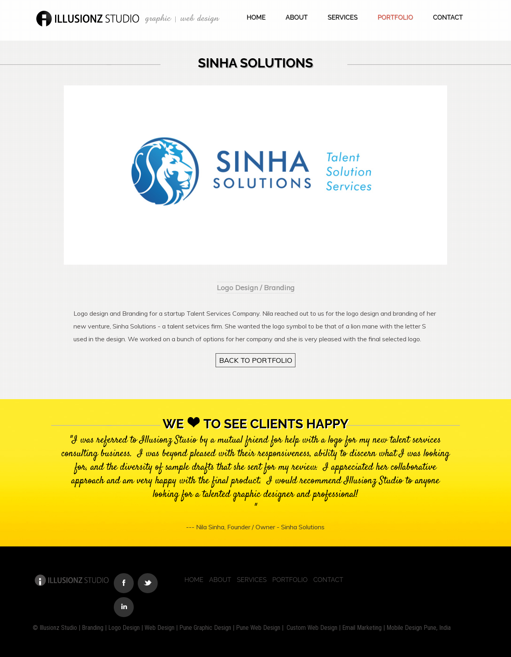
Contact (448, 17)
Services (343, 17)
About (296, 17)
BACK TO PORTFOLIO (255, 360)
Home (256, 17)
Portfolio (395, 17)
